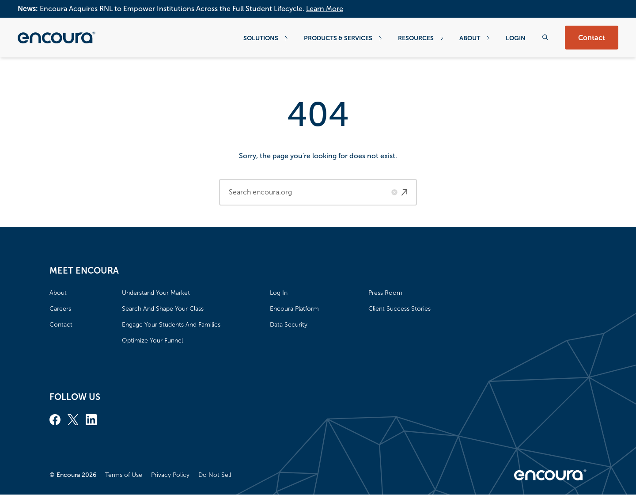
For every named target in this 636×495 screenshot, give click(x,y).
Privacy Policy (170, 475)
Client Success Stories (399, 308)
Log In (279, 292)
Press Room (385, 292)
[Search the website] (545, 37)
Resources (420, 38)
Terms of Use (123, 475)
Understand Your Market (156, 292)
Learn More (324, 8)
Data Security (288, 324)
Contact (591, 38)
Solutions (265, 38)
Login (516, 38)
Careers (60, 308)
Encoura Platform (294, 308)
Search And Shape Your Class (163, 308)
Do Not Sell (214, 475)
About (474, 38)
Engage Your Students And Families (171, 324)
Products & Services (343, 38)
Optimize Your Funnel (152, 340)
